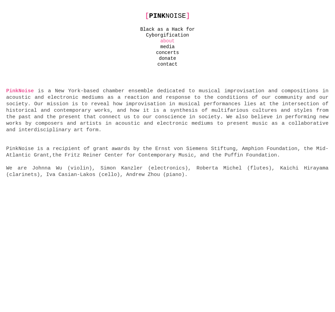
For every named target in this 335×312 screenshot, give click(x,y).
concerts (167, 52)
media (167, 47)
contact (168, 64)
